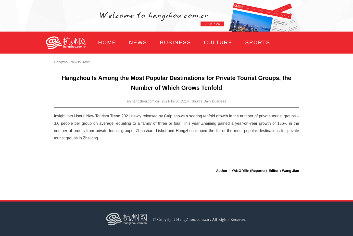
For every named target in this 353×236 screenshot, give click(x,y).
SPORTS (257, 42)
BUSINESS (175, 42)
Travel (85, 62)
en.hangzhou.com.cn (143, 101)
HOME (107, 42)
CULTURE (218, 42)
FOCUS (94, 64)
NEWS (138, 42)
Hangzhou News (66, 62)
